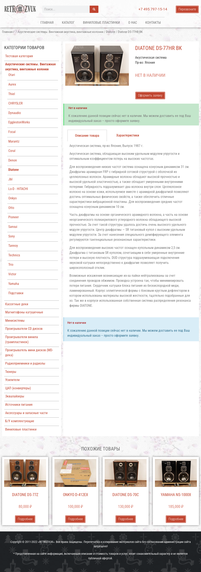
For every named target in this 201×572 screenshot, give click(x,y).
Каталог (68, 23)
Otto (11, 208)
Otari (11, 75)
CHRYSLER (15, 103)
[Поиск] (94, 9)
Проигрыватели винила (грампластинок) (21, 339)
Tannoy (13, 246)
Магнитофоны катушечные (24, 312)
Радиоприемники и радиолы (25, 363)
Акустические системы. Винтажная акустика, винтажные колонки (60, 32)
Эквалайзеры (14, 396)
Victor (12, 274)
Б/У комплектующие (19, 421)
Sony (11, 236)
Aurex (12, 84)
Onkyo (12, 198)
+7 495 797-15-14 (152, 9)
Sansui (12, 227)
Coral (11, 151)
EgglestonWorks (19, 122)
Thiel (11, 94)
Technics (14, 255)
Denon (12, 160)
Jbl (10, 179)
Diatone (110, 32)
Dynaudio (14, 113)
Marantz (13, 141)
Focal (12, 132)
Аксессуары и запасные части (26, 413)
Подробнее (25, 519)
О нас (132, 23)
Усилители (12, 380)
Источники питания (19, 405)
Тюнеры (10, 372)
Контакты (153, 23)
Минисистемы (15, 321)
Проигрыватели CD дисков (24, 329)
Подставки (15, 293)
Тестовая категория (19, 56)
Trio (10, 265)
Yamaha (13, 284)
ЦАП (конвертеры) (18, 388)
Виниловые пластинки (101, 23)
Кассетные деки (16, 304)
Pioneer (13, 217)
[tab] (87, 135)
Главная (47, 23)
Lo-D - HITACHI (18, 189)
